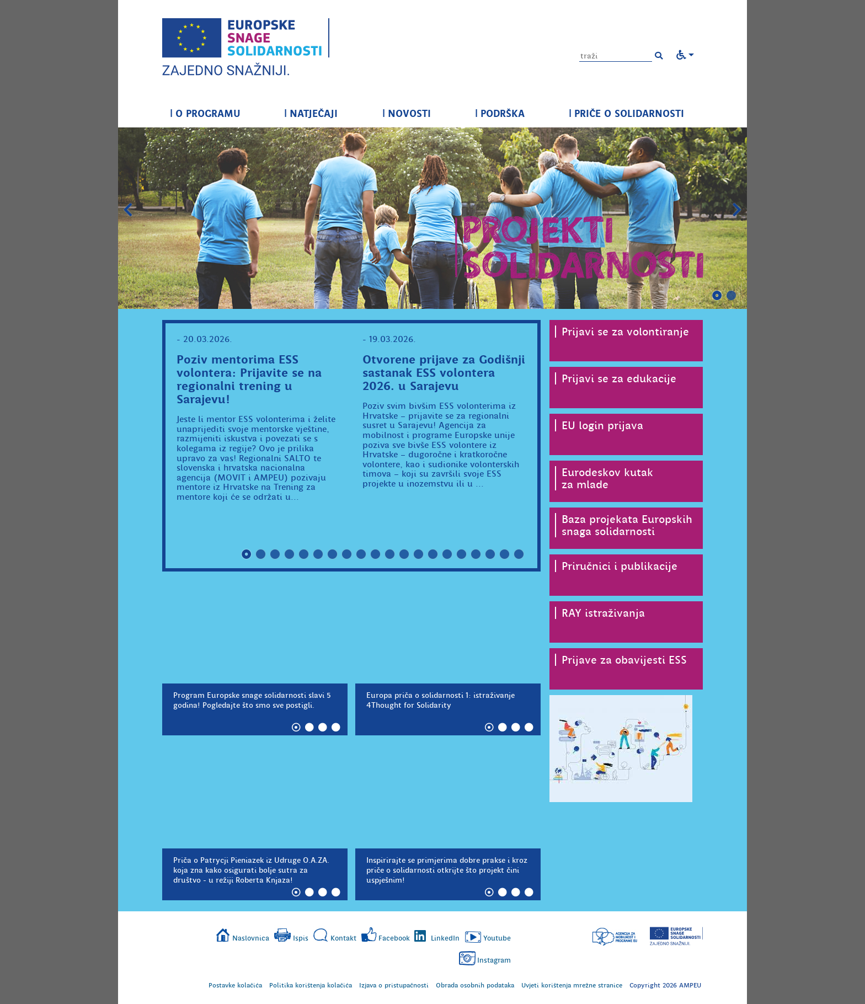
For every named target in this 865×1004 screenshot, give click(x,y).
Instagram (494, 960)
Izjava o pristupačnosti (394, 985)
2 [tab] (731, 295)
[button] (659, 56)
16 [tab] (462, 554)
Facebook (394, 938)
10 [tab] (376, 554)
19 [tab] (505, 554)
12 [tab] (404, 554)
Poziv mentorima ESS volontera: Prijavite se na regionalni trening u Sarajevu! (249, 379)
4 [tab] (289, 554)
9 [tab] (361, 554)
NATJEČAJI (311, 113)
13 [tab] (419, 554)
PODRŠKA (500, 113)
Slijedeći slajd (737, 210)
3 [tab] (275, 554)
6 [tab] (318, 554)
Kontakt (343, 938)
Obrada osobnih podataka (475, 985)
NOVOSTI (406, 113)
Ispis (300, 938)
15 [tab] (447, 554)
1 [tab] (717, 295)
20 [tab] (519, 554)
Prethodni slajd (128, 210)
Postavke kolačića (235, 985)
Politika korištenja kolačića (310, 985)
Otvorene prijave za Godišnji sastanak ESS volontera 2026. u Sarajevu (443, 373)
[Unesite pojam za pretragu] (615, 56)
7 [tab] (332, 554)
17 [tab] (476, 554)
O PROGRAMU (205, 113)
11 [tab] (390, 554)
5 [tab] (304, 554)
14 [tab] (433, 554)
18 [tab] (490, 554)
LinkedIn (445, 938)
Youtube (497, 938)
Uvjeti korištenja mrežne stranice (571, 985)
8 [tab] (347, 554)
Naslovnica (250, 938)
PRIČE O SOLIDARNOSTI (626, 113)
